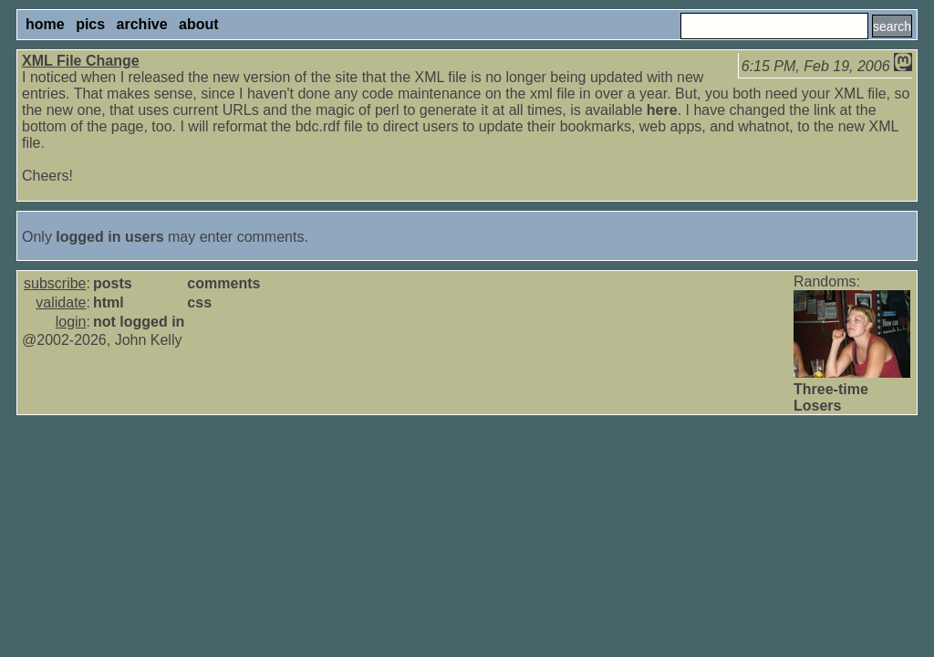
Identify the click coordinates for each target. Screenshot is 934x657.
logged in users (109, 237)
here (662, 110)
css (199, 302)
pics (90, 24)
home (45, 24)
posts (112, 283)
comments (223, 283)
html (108, 302)
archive (142, 24)
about (199, 24)
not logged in (138, 321)
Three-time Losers (831, 397)
